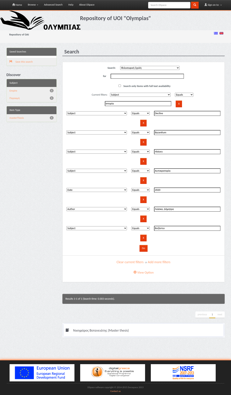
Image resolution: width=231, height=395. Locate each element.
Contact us (115, 391)
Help (70, 4)
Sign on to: (213, 5)
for (104, 76)
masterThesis (17, 118)
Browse (33, 4)
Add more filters (159, 262)
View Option (143, 272)
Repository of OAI (19, 34)
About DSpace (86, 4)
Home (17, 5)
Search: (112, 68)
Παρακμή (15, 98)
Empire (13, 90)
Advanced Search (53, 4)
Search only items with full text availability (144, 86)
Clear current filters (130, 262)
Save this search (21, 61)
